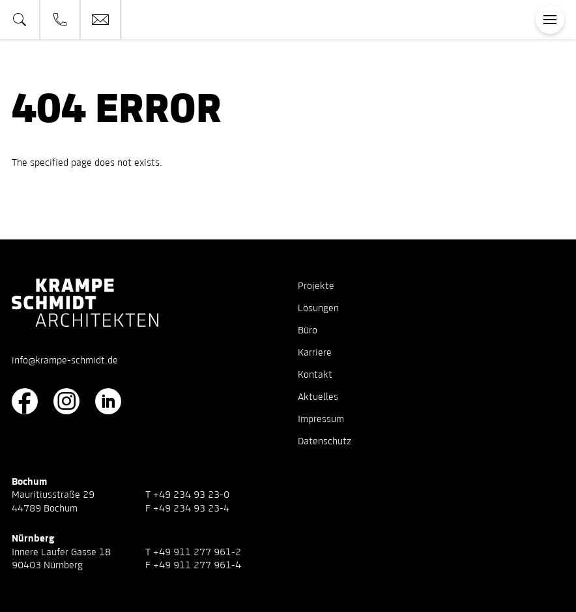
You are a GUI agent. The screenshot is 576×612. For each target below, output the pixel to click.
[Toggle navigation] (550, 19)
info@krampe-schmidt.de (65, 361)
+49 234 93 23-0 (191, 495)
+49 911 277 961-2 (197, 552)
